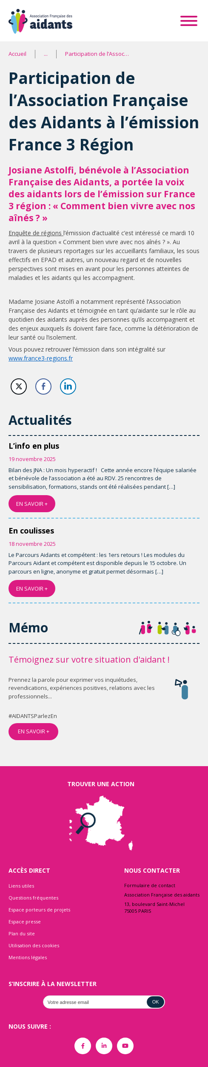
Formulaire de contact (149, 885)
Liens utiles (21, 885)
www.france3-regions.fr (41, 358)
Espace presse (25, 921)
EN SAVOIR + (32, 504)
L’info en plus (34, 446)
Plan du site (22, 933)
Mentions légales (28, 957)
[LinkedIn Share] (68, 386)
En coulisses (31, 530)
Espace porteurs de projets (39, 909)
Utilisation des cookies (34, 945)
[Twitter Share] (19, 386)
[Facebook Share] (43, 386)
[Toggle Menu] (188, 21)
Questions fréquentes (33, 897)
